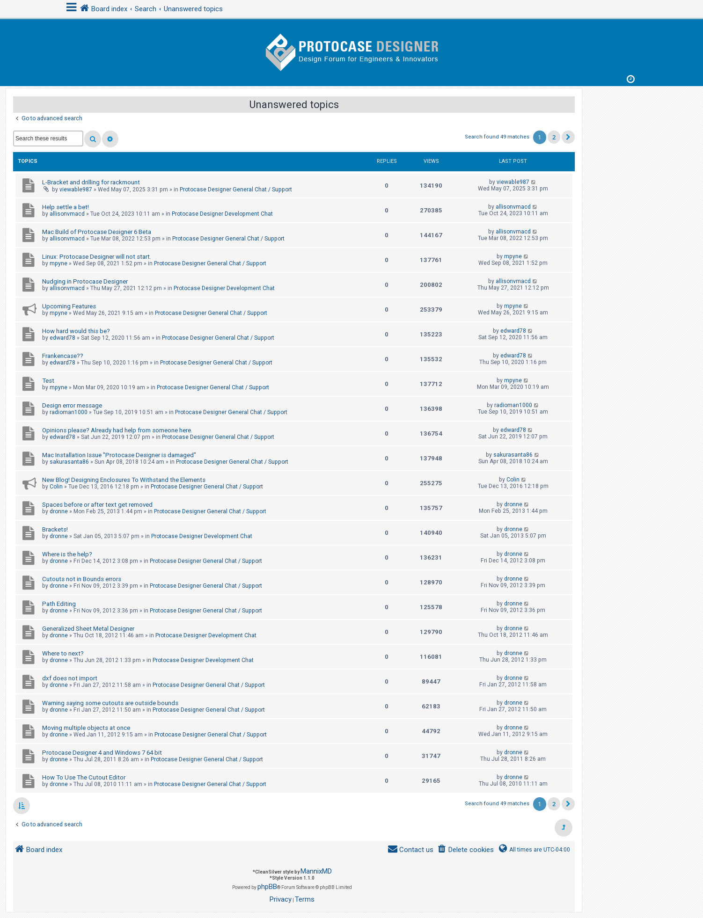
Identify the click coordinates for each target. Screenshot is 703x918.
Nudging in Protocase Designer (85, 281)
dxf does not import (69, 678)
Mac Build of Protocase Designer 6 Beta (96, 231)
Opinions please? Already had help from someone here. (117, 430)
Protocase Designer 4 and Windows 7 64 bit (102, 752)
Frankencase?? (62, 355)
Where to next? (63, 653)
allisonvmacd (67, 214)
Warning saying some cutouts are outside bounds (110, 703)
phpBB (267, 886)
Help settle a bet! (65, 207)
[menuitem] (465, 850)
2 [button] (554, 137)
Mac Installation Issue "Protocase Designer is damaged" (119, 455)
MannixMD (316, 871)
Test (48, 380)
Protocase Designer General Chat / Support (236, 189)
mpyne (58, 263)
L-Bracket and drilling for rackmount (91, 182)
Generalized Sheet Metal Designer (88, 628)
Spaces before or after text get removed (97, 504)
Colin (56, 486)
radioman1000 (69, 412)
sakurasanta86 (69, 462)
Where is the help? (67, 554)
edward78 (62, 338)
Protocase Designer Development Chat (222, 214)
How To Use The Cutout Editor (83, 777)
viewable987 (75, 189)
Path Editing (59, 603)
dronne (59, 511)
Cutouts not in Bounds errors (81, 579)
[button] (568, 137)
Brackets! (55, 529)
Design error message (72, 405)
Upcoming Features (69, 306)
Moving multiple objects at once (86, 727)
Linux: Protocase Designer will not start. (96, 256)
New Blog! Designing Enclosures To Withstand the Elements (123, 479)
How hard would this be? (76, 331)
